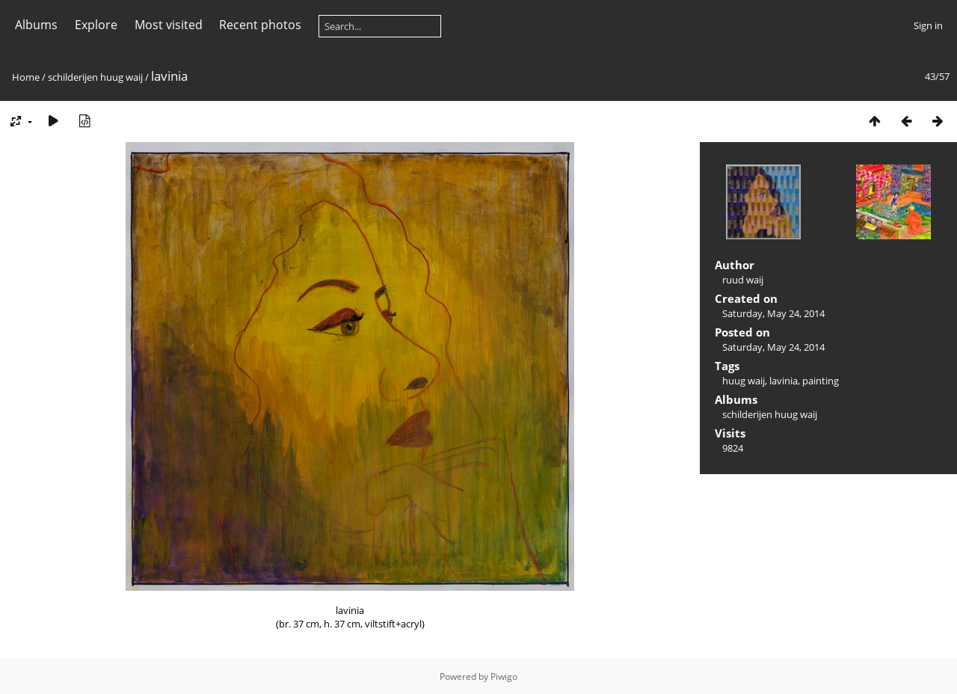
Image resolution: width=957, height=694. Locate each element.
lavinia (783, 380)
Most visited (169, 24)
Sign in (928, 25)
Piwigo (503, 676)
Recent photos (260, 24)
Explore (96, 24)
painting (820, 380)
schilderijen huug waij (95, 77)
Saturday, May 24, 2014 (773, 313)
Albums (36, 24)
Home (26, 77)
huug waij (743, 380)
